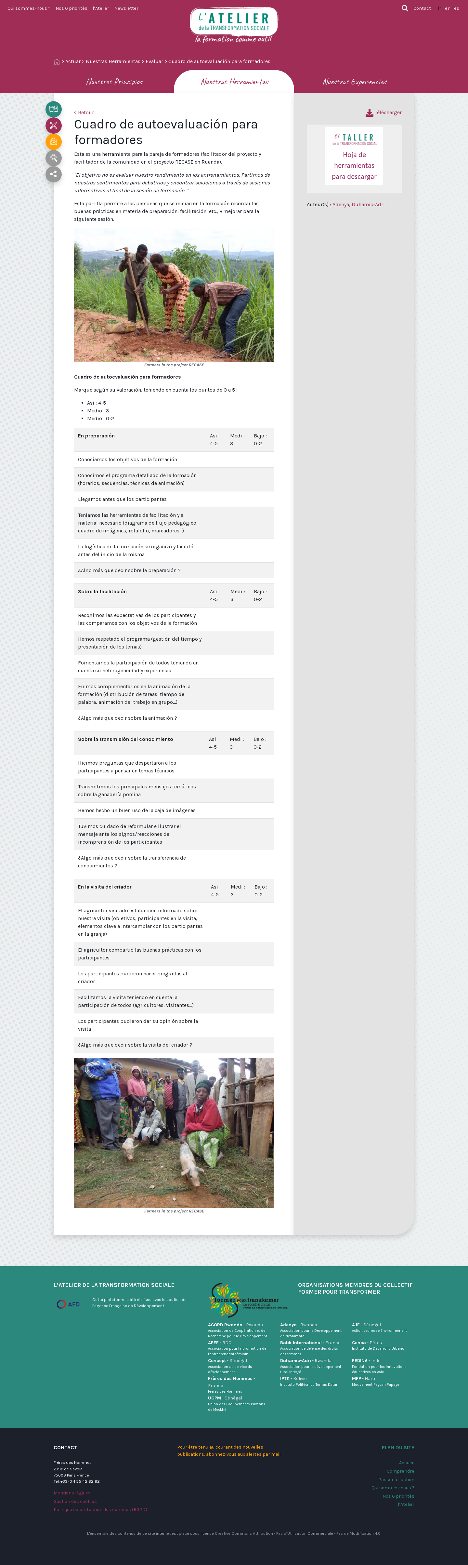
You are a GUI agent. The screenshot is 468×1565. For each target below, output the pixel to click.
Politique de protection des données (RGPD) (100, 1509)
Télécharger (384, 112)
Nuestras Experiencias (354, 81)
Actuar (73, 61)
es (456, 8)
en (447, 8)
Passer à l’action (396, 1479)
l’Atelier (101, 8)
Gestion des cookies (75, 1501)
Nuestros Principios (113, 81)
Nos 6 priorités (71, 8)
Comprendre (400, 1471)
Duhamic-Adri (368, 204)
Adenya (340, 204)
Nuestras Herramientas (113, 61)
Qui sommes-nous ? (28, 8)
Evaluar (154, 61)
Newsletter (126, 8)
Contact (422, 8)
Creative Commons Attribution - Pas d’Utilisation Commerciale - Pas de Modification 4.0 (298, 1533)
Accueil (406, 1462)
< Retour (84, 112)
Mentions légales (72, 1493)
